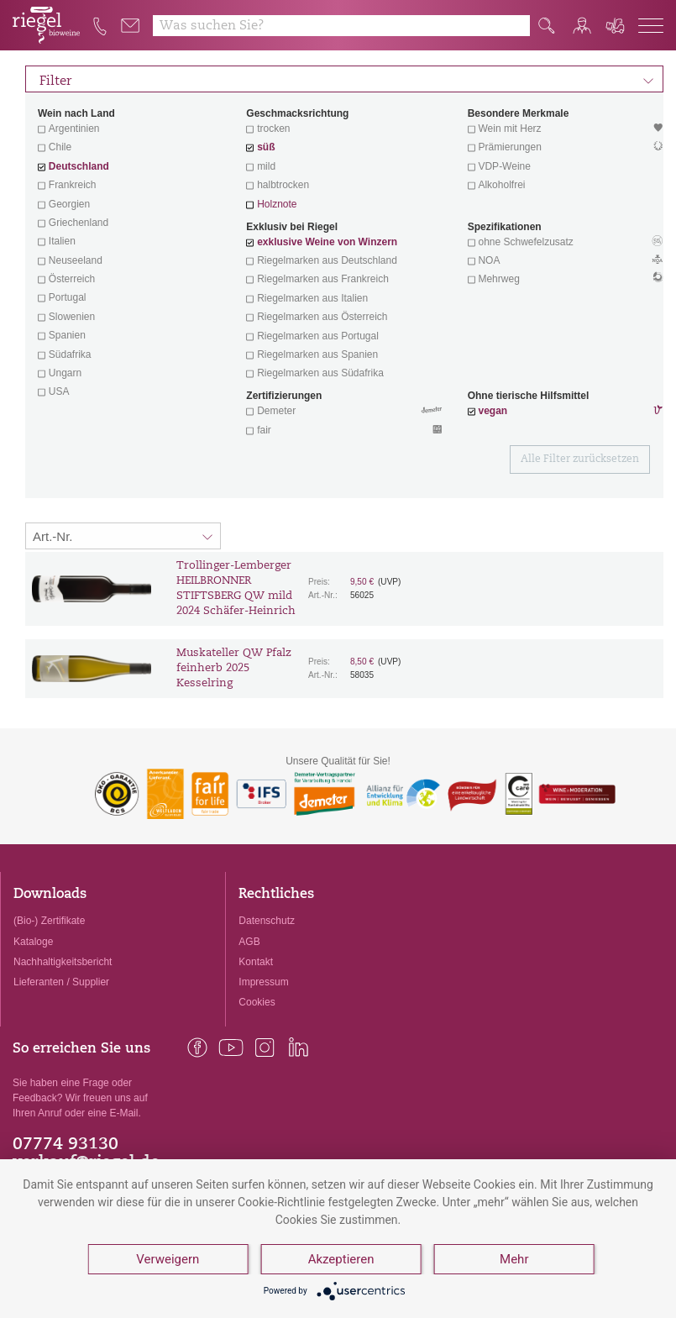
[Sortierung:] (123, 535)
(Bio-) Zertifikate (49, 921)
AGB (248, 942)
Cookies (256, 1002)
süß (266, 147)
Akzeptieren (341, 1259)
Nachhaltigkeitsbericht (62, 962)
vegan (492, 411)
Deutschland (79, 166)
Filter (346, 79)
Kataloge (33, 942)
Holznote (276, 204)
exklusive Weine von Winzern (327, 242)
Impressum (263, 982)
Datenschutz (266, 921)
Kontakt (255, 962)
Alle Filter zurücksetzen (580, 459)
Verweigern (167, 1259)
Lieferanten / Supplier (61, 982)
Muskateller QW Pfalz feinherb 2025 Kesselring (233, 668)
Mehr (514, 1259)
